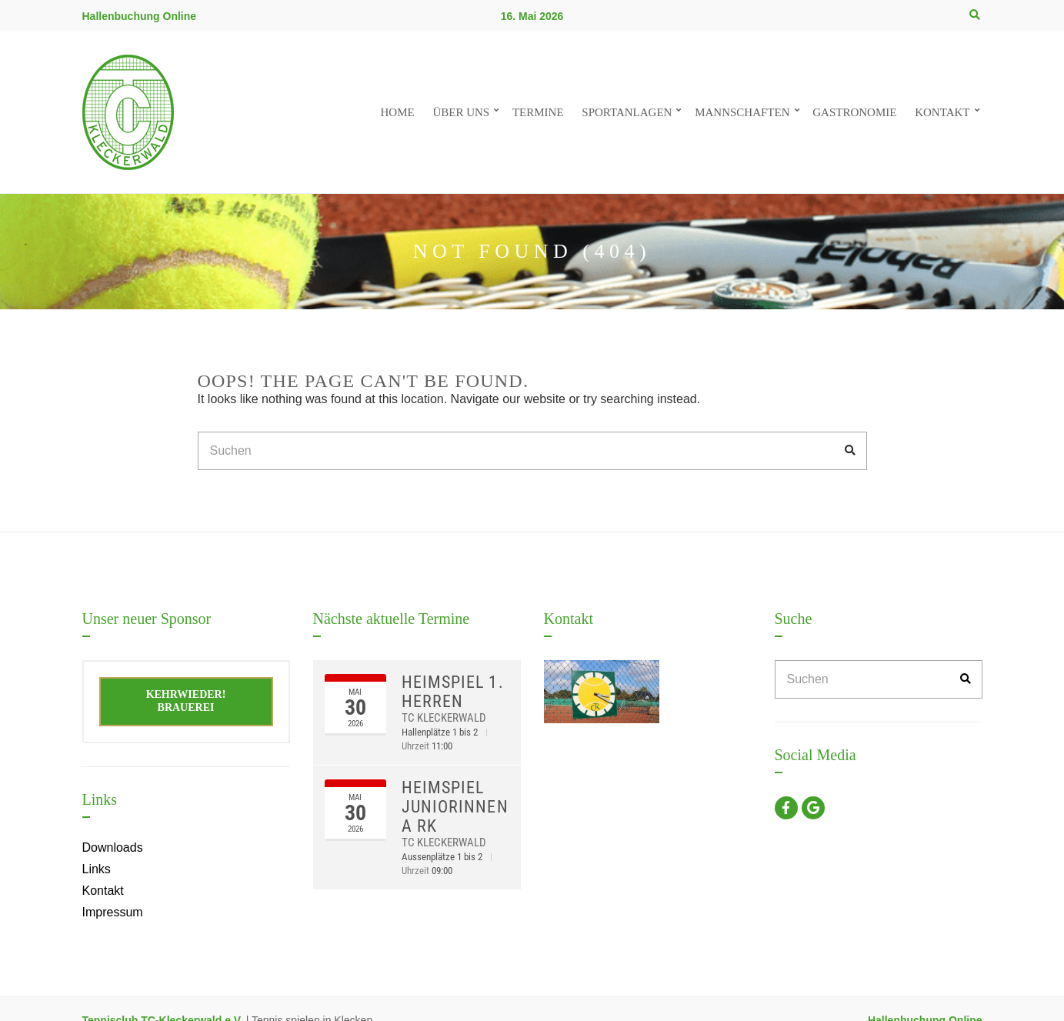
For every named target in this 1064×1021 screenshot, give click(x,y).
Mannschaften (742, 112)
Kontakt (942, 112)
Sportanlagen (627, 112)
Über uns (460, 112)
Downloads (112, 847)
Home (397, 112)
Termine (538, 112)
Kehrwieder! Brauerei (186, 701)
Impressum (112, 912)
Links (96, 869)
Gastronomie (854, 112)
